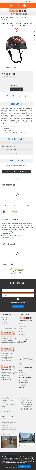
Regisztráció (22, 326)
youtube (20, 364)
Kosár (20, 331)
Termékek (4, 319)
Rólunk (3, 321)
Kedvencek (33, 1)
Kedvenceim (22, 334)
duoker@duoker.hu (27, 404)
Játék (17, 17)
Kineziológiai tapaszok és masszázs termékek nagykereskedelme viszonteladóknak (12, 340)
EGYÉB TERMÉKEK (9, 17)
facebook (20, 359)
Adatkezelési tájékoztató (8, 404)
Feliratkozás (16, 89)
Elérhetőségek (5, 411)
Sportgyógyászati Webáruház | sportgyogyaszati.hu (11, 236)
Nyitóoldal (4, 317)
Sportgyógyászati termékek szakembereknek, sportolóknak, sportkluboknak (6, 357)
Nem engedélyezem (11, 467)
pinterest (31, 359)
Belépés (26, 1)
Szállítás (4, 409)
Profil (29, 1)
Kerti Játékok (24, 17)
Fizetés (3, 406)
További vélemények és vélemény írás (16, 172)
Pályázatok (4, 324)
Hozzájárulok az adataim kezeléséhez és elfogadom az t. (18, 301)
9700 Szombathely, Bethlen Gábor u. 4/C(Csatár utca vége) (27, 408)
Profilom (21, 329)
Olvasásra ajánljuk (7, 224)
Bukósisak (4, 19)
